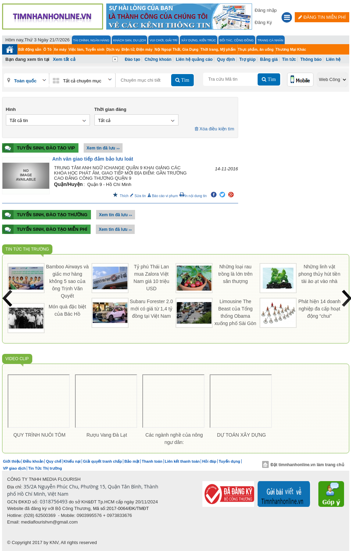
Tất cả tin (19, 120)
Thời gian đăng (110, 109)
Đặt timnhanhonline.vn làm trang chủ (303, 464)
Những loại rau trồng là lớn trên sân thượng (235, 274)
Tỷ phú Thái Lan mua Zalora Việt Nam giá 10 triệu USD (151, 277)
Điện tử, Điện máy (137, 49)
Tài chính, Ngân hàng (91, 40)
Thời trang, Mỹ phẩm (218, 49)
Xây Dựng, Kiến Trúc (198, 40)
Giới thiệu (12, 461)
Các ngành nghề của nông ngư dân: (174, 438)
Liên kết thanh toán (182, 461)
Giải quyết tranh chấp (102, 461)
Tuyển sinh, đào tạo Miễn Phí (44, 229)
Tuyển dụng (229, 461)
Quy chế (53, 461)
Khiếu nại (72, 461)
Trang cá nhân (271, 40)
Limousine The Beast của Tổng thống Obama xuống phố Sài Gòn (235, 312)
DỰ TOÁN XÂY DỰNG (241, 435)
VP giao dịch (14, 468)
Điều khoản (33, 461)
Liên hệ (333, 59)
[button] (287, 18)
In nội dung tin (193, 196)
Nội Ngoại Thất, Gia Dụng (176, 49)
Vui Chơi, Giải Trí (163, 40)
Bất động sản (29, 49)
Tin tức (289, 59)
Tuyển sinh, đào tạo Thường (44, 214)
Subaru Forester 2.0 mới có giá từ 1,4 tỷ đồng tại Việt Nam (151, 309)
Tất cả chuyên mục (82, 80)
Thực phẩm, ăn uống (256, 49)
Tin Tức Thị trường (27, 249)
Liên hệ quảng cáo (194, 59)
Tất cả (104, 120)
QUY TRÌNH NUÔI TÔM (39, 435)
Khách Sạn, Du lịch (129, 40)
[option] (40, 407)
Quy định (226, 59)
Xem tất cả (64, 59)
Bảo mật (131, 461)
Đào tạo (132, 59)
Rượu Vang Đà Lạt (106, 435)
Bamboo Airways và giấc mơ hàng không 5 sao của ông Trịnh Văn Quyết (67, 281)
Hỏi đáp (209, 461)
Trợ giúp (247, 59)
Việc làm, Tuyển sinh (87, 49)
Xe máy (60, 49)
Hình (11, 109)
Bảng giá (269, 59)
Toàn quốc (25, 80)
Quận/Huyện (68, 184)
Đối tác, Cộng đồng (237, 40)
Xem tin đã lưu (102, 148)
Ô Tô (47, 49)
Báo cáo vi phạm (162, 196)
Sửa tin (138, 196)
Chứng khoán (157, 59)
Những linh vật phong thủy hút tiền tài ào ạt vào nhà (320, 274)
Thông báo (310, 59)
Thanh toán (152, 461)
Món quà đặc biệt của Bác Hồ (67, 310)
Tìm (184, 80)
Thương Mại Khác (291, 49)
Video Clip (17, 358)
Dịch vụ (113, 49)
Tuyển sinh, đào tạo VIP (38, 148)
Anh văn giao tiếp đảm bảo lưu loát (92, 159)
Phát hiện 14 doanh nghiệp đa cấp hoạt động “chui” (319, 309)
